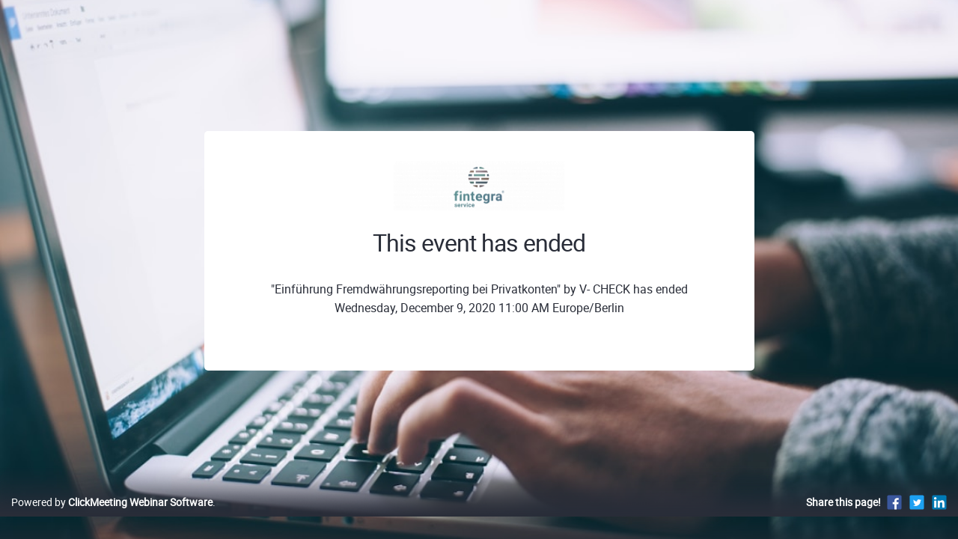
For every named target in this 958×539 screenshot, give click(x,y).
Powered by (112, 518)
